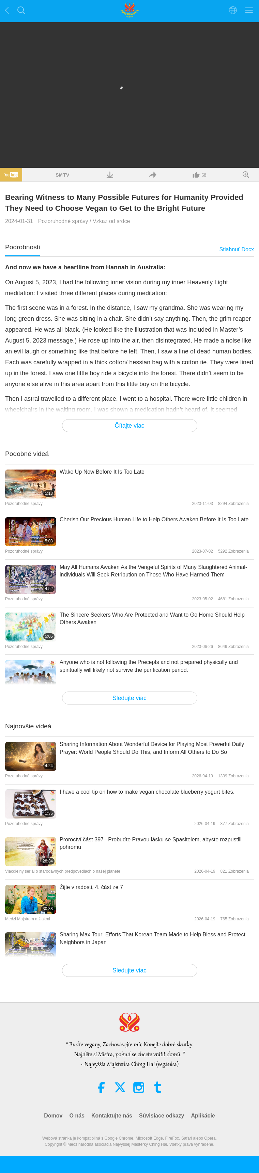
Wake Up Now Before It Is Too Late (102, 472)
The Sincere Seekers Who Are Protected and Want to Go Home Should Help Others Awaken (152, 618)
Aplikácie (203, 1116)
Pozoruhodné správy (63, 221)
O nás (76, 1116)
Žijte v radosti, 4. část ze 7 (91, 887)
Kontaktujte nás (111, 1116)
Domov (53, 1116)
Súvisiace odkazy (161, 1116)
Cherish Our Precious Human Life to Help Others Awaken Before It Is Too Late (154, 519)
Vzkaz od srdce (111, 221)
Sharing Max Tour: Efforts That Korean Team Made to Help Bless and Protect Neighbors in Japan (152, 938)
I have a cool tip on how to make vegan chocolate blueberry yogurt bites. (147, 792)
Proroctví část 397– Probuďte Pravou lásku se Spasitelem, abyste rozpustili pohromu (151, 843)
